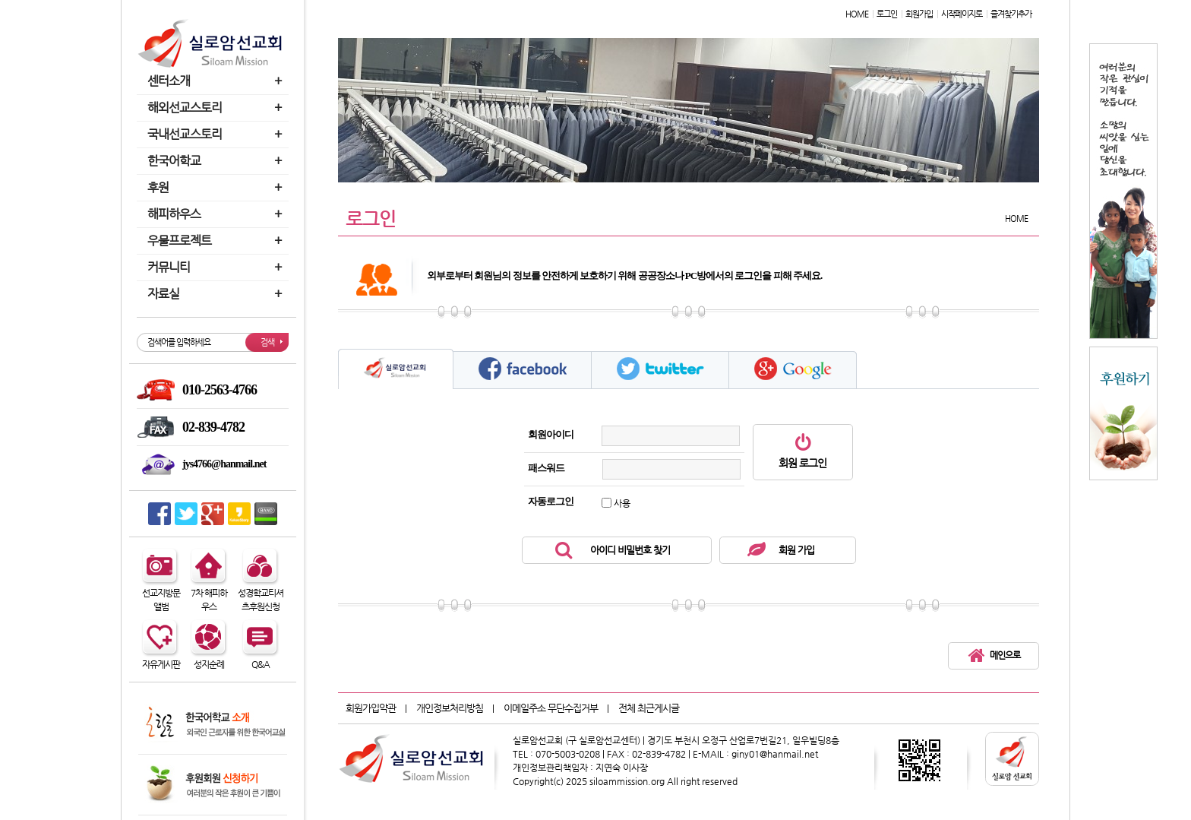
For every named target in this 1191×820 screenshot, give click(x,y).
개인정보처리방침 (449, 708)
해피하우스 (216, 214)
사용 (622, 503)
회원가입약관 (371, 708)
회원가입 (919, 14)
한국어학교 (216, 161)
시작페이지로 (961, 14)
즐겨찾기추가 (1010, 14)
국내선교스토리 (216, 134)
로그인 (887, 14)
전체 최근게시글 (648, 708)
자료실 (216, 294)
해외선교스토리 (216, 107)
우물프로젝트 (216, 240)
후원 (216, 187)
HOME (856, 14)
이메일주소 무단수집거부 (551, 708)
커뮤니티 (216, 267)
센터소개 (216, 81)
